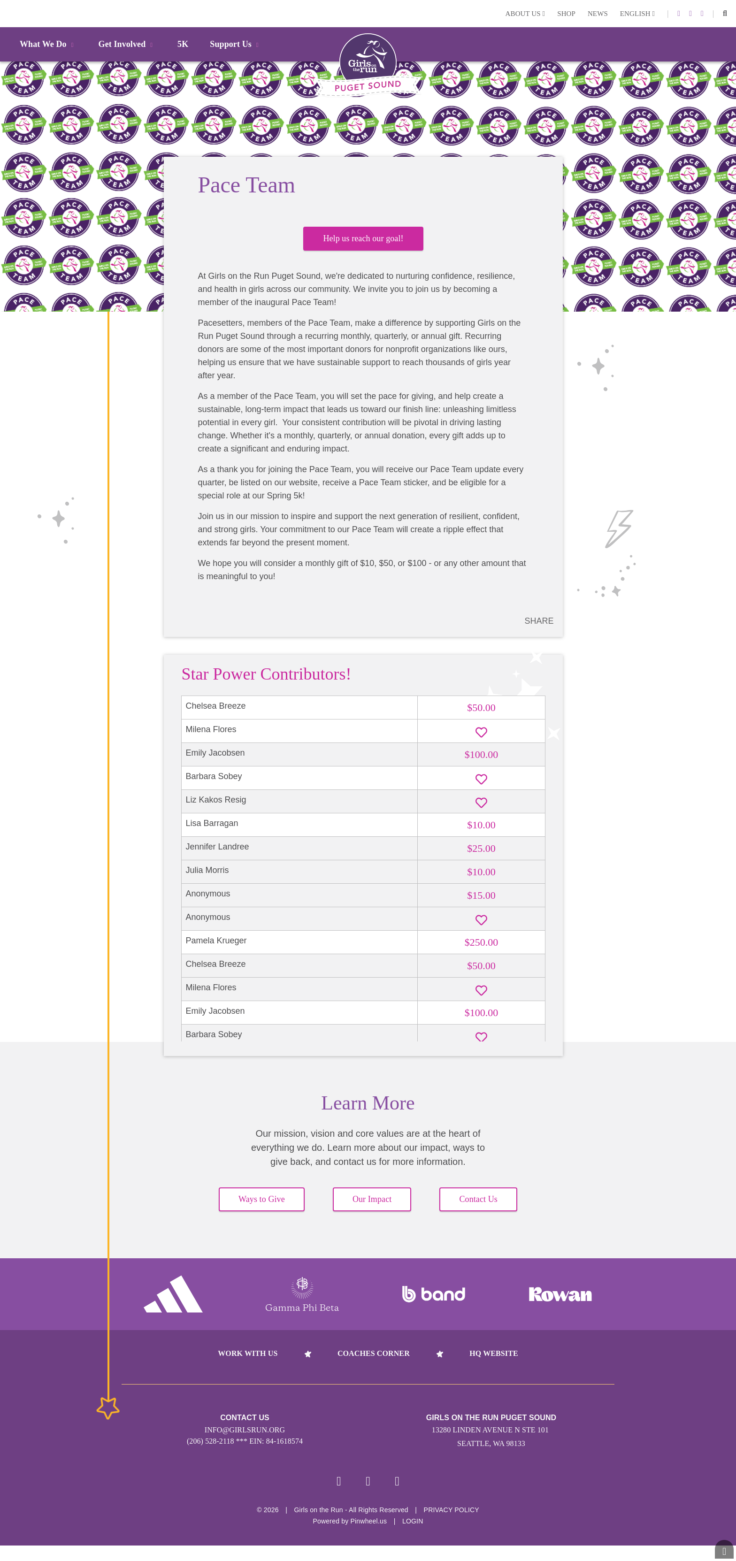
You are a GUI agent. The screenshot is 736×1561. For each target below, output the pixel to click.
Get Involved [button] (127, 44)
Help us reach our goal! (363, 243)
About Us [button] (525, 13)
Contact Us (478, 1212)
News (598, 13)
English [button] (637, 13)
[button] (725, 13)
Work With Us (247, 1366)
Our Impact (372, 1212)
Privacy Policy (451, 1525)
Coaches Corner (373, 1366)
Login (9, 13)
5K (182, 44)
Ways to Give (261, 1212)
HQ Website (493, 1366)
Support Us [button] (235, 44)
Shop (566, 13)
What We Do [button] (48, 44)
